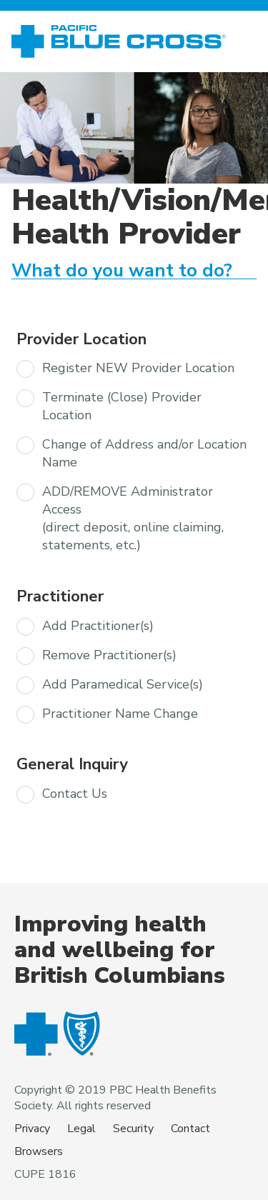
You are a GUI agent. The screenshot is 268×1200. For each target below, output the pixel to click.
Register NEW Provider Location (138, 367)
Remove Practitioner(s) (109, 655)
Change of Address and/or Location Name (144, 453)
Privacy (32, 1128)
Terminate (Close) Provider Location (122, 406)
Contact (190, 1128)
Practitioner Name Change (120, 713)
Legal (81, 1128)
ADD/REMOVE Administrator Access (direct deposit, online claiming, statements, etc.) (133, 518)
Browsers (38, 1151)
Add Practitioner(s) (98, 625)
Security (133, 1128)
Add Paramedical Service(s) (122, 684)
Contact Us (74, 793)
